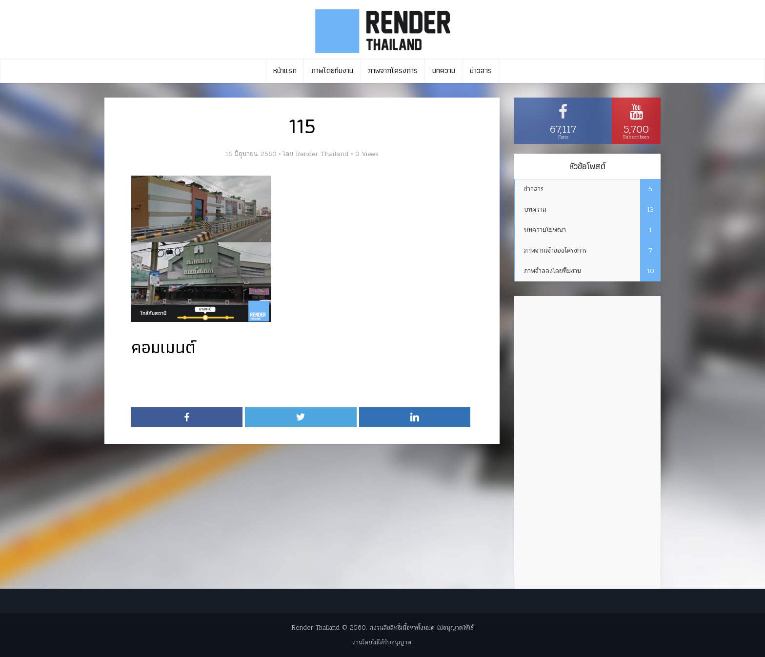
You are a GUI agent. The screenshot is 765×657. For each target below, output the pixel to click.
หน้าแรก (285, 70)
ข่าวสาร (481, 70)
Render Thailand (322, 154)
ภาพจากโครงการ (393, 70)
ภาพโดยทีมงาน (332, 70)
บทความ (443, 70)
